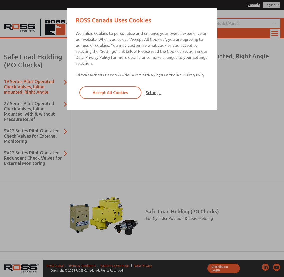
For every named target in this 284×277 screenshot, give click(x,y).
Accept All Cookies (110, 92)
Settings (153, 92)
